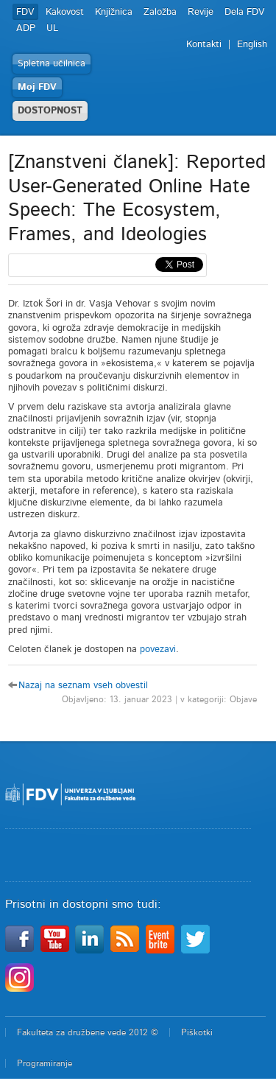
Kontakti (204, 44)
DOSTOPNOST (50, 111)
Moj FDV (37, 87)
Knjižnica (113, 12)
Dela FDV (244, 12)
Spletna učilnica (51, 64)
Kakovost (65, 12)
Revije (200, 12)
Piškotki (197, 1032)
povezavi (158, 649)
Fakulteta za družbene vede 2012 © (87, 1032)
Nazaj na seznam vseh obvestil (83, 685)
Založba (160, 12)
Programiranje (44, 1063)
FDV (25, 12)
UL (52, 28)
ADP (25, 28)
